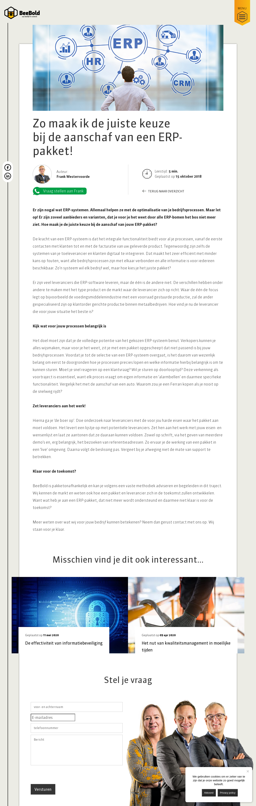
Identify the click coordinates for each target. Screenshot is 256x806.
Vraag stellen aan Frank (60, 191)
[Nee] (248, 771)
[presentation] (60, 774)
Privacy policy (227, 792)
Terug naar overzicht (166, 191)
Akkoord (208, 792)
